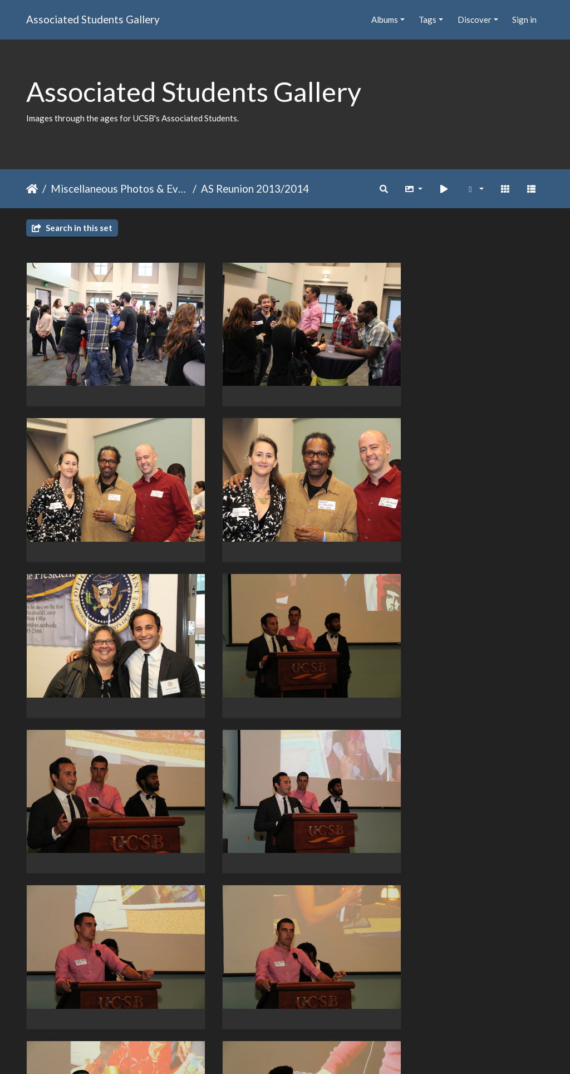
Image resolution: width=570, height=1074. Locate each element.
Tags (427, 19)
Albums (384, 19)
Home (32, 189)
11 (358, 1009)
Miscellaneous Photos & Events (119, 188)
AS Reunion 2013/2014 (255, 188)
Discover (475, 19)
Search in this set (72, 228)
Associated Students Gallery (93, 19)
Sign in (524, 19)
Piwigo (308, 1051)
